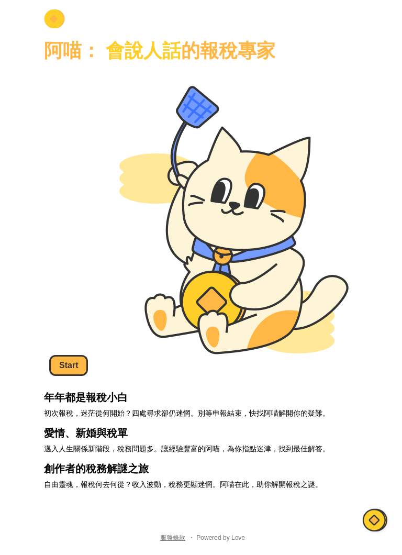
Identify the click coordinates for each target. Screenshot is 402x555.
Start (68, 365)
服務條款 (172, 537)
